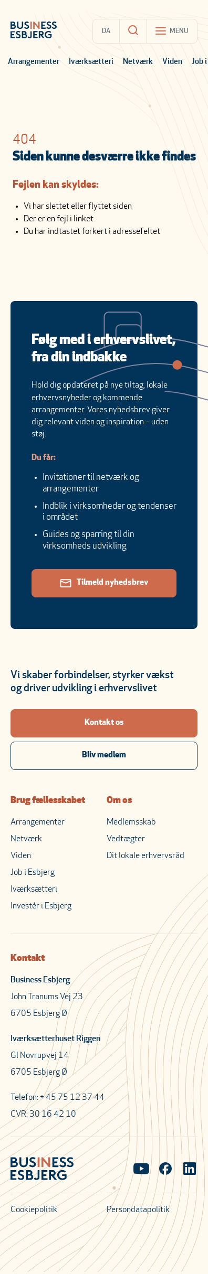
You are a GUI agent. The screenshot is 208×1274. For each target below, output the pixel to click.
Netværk (138, 62)
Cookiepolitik (34, 1210)
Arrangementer (33, 62)
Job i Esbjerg (33, 873)
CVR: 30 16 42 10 (43, 1114)
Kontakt (28, 958)
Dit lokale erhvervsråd (145, 856)
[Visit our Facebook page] (165, 1169)
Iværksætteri (91, 62)
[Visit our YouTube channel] (141, 1169)
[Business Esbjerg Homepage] (34, 31)
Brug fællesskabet (48, 801)
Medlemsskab (131, 822)
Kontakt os (104, 723)
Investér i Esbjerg (41, 906)
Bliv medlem (104, 755)
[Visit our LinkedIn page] (189, 1169)
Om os (119, 801)
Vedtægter (126, 839)
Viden (172, 62)
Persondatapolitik (138, 1210)
